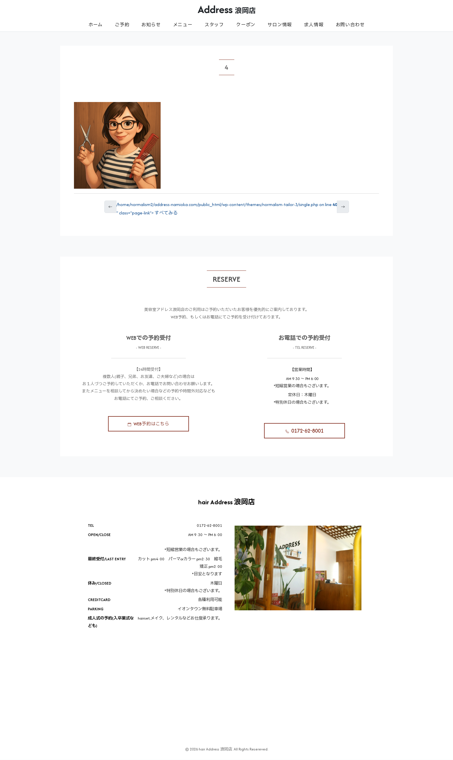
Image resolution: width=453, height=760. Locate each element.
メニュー (182, 25)
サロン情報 (280, 25)
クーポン (245, 25)
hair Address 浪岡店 (226, 502)
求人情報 (313, 25)
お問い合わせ (350, 25)
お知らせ (151, 25)
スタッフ (214, 25)
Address (227, 9)
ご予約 (122, 25)
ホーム (95, 25)
